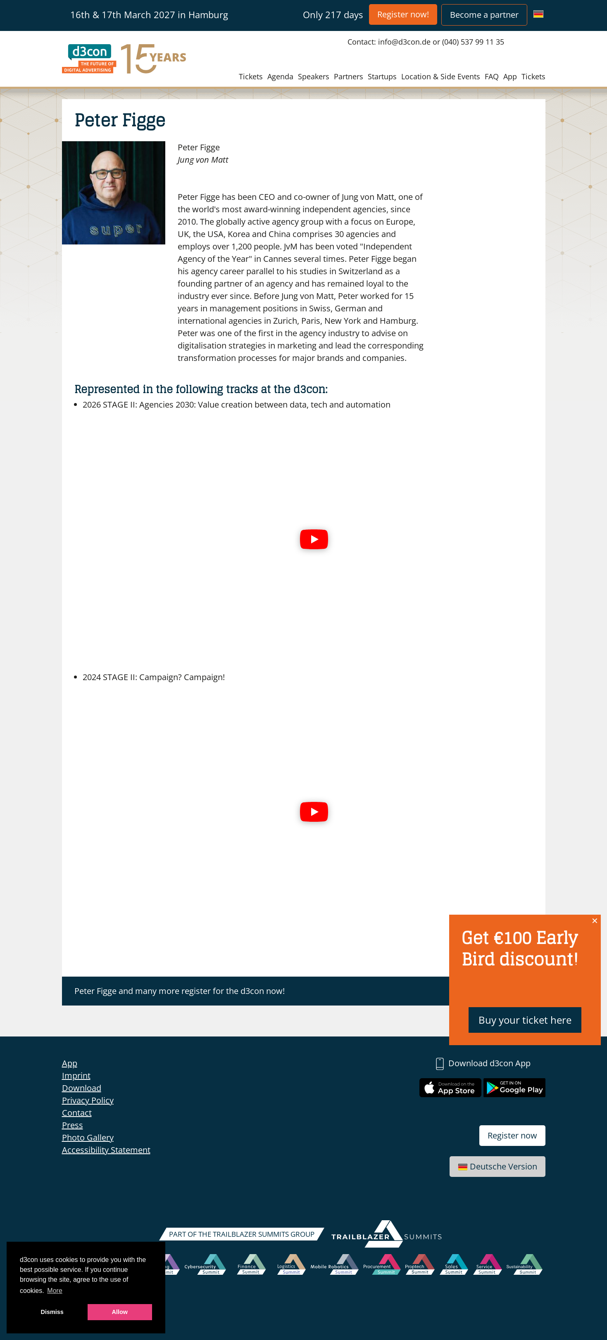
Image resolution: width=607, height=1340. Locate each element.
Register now (512, 1135)
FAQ (492, 76)
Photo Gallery (88, 1137)
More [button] (54, 1290)
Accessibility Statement (106, 1149)
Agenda (280, 76)
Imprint (76, 1075)
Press (72, 1125)
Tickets (251, 76)
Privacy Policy (88, 1100)
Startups (382, 76)
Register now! (403, 14)
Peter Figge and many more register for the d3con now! (179, 990)
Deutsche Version (497, 1166)
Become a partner (484, 14)
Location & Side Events (440, 76)
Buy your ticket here (524, 1020)
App (510, 76)
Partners (348, 76)
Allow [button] (120, 1312)
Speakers (313, 76)
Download (81, 1087)
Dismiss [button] (52, 1312)
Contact (77, 1112)
